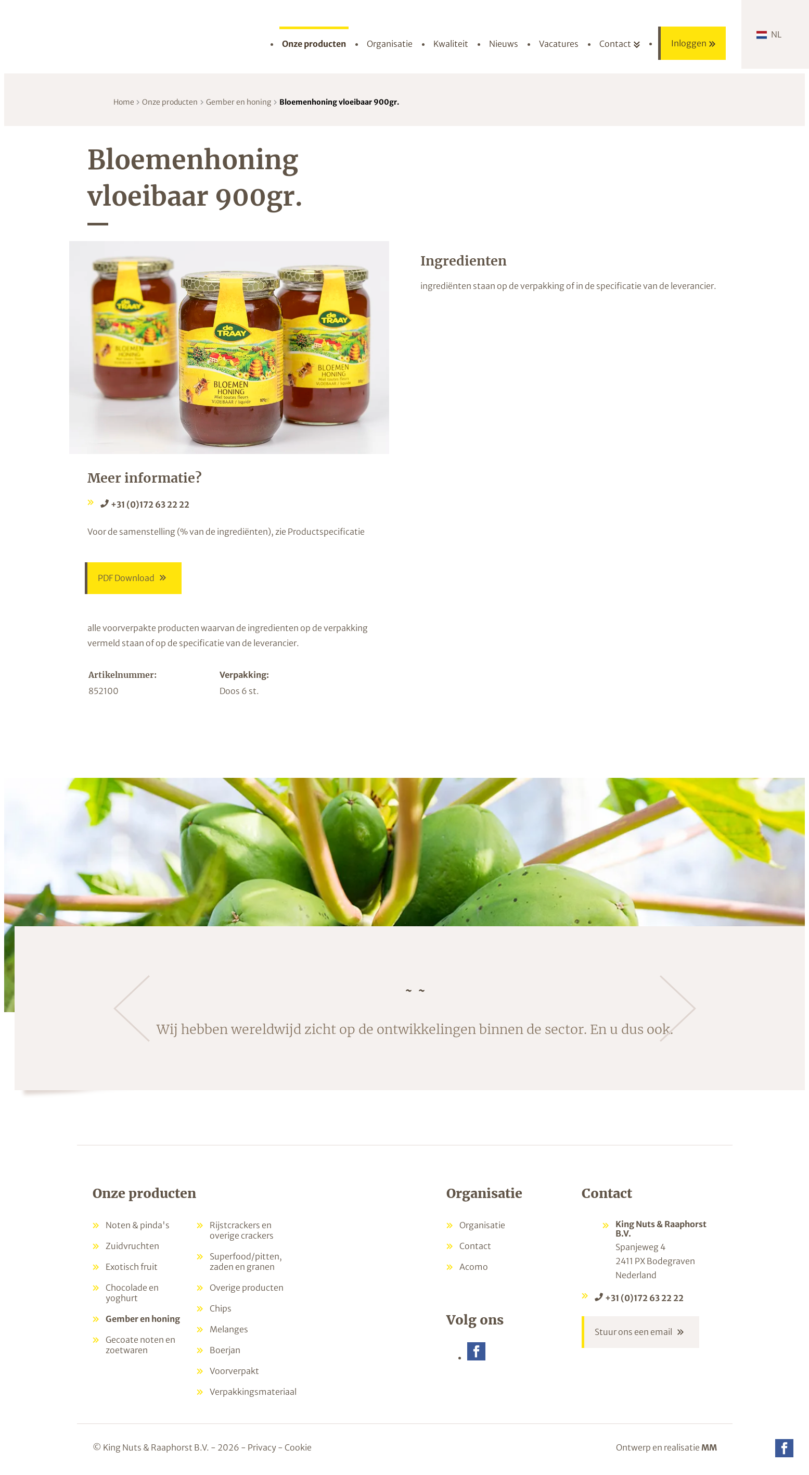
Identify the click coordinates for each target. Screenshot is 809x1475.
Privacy (262, 1448)
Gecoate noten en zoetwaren (140, 1345)
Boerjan (225, 1350)
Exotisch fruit (132, 1267)
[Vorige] (131, 1009)
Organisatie (482, 1225)
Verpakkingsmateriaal (253, 1392)
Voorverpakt (234, 1371)
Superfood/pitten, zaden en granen (246, 1262)
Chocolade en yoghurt (132, 1293)
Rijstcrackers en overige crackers (242, 1230)
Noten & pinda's (138, 1225)
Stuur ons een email (633, 1333)
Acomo (473, 1267)
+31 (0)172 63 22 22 (150, 504)
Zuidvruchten (132, 1246)
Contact (475, 1246)
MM (709, 1448)
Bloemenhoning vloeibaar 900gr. (339, 102)
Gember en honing (238, 102)
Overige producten (247, 1288)
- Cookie (295, 1448)
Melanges (229, 1330)
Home (123, 102)
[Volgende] (678, 1009)
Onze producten (170, 102)
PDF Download (126, 578)
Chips (221, 1309)
